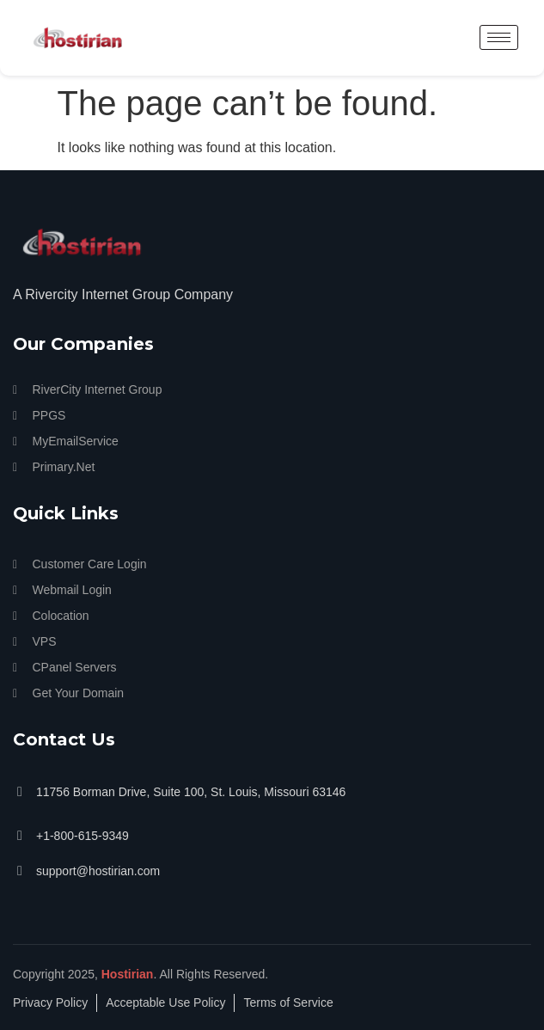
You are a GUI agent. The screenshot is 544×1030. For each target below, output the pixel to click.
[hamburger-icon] (499, 37)
